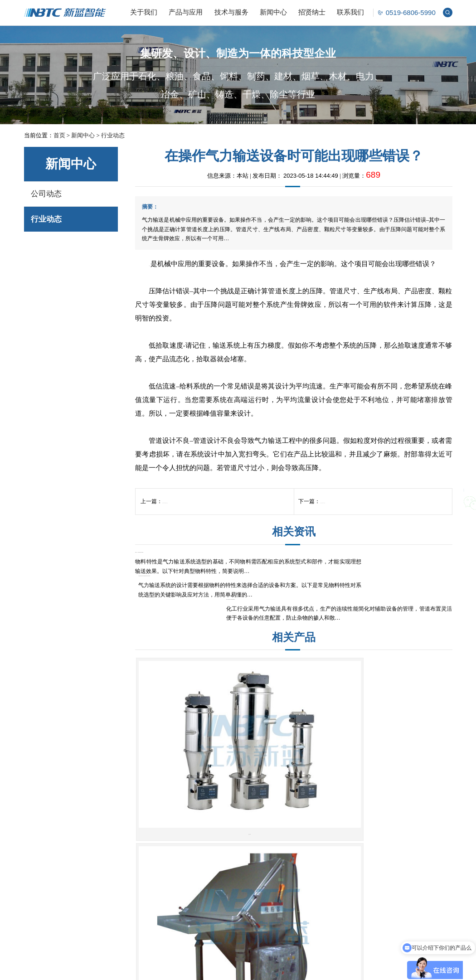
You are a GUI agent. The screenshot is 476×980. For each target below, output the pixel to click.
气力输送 (162, 263)
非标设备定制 (285, 910)
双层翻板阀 (282, 840)
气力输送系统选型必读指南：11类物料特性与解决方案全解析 (292, 578)
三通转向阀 (282, 828)
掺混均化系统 (119, 852)
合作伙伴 (36, 875)
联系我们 (350, 12)
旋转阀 (205, 875)
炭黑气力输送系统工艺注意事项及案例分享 (401, 574)
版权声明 (293, 968)
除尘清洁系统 (119, 910)
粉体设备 (211, 808)
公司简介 (36, 828)
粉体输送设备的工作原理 (350, 515)
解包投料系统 (119, 863)
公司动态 (46, 193)
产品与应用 (186, 12)
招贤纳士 (311, 12)
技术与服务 (231, 12)
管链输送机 (282, 887)
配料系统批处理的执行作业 (195, 515)
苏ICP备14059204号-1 (255, 968)
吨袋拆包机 (210, 840)
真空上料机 (188, 753)
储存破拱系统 (119, 875)
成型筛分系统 (119, 899)
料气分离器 (210, 852)
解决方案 (117, 808)
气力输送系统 (119, 828)
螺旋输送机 (282, 875)
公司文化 (36, 840)
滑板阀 (205, 899)
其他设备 (279, 899)
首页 (59, 135)
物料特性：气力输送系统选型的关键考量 (182, 574)
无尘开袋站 (293, 749)
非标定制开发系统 (125, 934)
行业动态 (113, 135)
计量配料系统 (119, 840)
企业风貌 (36, 863)
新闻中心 (273, 12)
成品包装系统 (119, 887)
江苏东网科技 (348, 968)
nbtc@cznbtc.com (370, 857)
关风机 (205, 887)
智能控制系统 (119, 922)
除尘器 (277, 852)
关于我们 (143, 12)
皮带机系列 (399, 753)
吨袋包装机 (282, 863)
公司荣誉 (36, 852)
